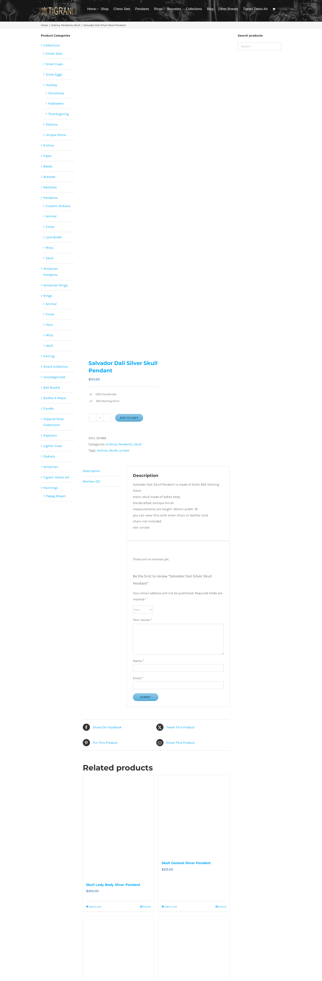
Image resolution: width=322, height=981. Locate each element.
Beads (47, 166)
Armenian (50, 467)
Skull (137, 444)
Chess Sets (54, 53)
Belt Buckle (51, 387)
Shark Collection (55, 366)
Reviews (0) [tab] (91, 481)
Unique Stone (56, 135)
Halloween (56, 103)
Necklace (50, 187)
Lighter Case (52, 446)
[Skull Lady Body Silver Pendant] (118, 826)
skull (49, 346)
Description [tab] (91, 471)
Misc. (50, 248)
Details (147, 906)
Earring (48, 356)
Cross (50, 227)
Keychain (50, 435)
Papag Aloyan (56, 496)
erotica (102, 450)
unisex (124, 450)
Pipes (47, 156)
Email (138, 678)
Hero (49, 325)
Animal (51, 216)
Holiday (51, 85)
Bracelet (49, 177)
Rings (47, 296)
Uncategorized (54, 377)
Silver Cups (54, 64)
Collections (51, 45)
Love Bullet (54, 237)
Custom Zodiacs (58, 206)
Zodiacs (49, 456)
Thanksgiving (58, 114)
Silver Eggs (54, 74)
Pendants (125, 444)
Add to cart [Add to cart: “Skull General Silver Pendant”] (170, 906)
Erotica (111, 444)
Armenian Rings (55, 285)
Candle (48, 408)
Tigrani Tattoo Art (56, 477)
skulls (113, 450)
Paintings (50, 488)
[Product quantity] (100, 417)
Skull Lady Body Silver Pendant (113, 885)
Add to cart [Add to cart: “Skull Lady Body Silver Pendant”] (95, 906)
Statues (52, 124)
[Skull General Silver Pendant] (194, 815)
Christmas (56, 93)
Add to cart (129, 417)
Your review (142, 620)
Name (138, 661)
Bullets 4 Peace (54, 398)
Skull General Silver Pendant (186, 863)
